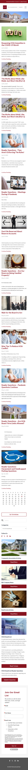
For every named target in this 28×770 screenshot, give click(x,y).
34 (3, 500)
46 (15, 502)
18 (3, 496)
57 (24, 504)
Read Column (14, 666)
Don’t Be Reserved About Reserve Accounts (11, 232)
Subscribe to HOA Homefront (12, 730)
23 (18, 496)
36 (9, 500)
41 (24, 500)
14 (15, 494)
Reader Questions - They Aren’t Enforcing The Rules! (12, 151)
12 (9, 494)
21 (12, 496)
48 (21, 502)
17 (24, 494)
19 (6, 496)
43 (6, 502)
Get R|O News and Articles (15, 723)
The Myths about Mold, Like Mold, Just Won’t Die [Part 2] (13, 80)
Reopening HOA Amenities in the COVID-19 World (13, 44)
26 (3, 498)
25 (24, 496)
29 (12, 498)
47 (18, 502)
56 (21, 504)
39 (18, 500)
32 (21, 498)
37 (12, 500)
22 (15, 496)
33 (24, 498)
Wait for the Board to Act (11, 313)
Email (6, 705)
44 (9, 502)
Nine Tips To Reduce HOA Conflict (12, 347)
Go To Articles (14, 514)
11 (6, 494)
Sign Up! (14, 746)
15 (18, 494)
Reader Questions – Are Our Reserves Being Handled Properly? (12, 273)
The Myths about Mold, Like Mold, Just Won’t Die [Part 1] (13, 115)
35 (6, 500)
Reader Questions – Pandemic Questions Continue (13, 386)
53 (12, 504)
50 (3, 504)
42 (3, 502)
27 (6, 498)
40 (21, 500)
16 (21, 494)
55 (18, 504)
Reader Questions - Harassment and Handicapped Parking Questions (13, 469)
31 (18, 498)
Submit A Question (10, 680)
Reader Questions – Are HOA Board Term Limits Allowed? (13, 422)
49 (24, 502)
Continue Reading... (6, 59)
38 (15, 500)
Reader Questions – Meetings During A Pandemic (13, 193)
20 (9, 496)
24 (21, 496)
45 (12, 502)
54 (15, 504)
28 (9, 498)
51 (6, 504)
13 (12, 494)
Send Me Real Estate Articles (13, 726)
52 (9, 504)
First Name (8, 713)
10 (3, 494)
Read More (14, 562)
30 (15, 498)
